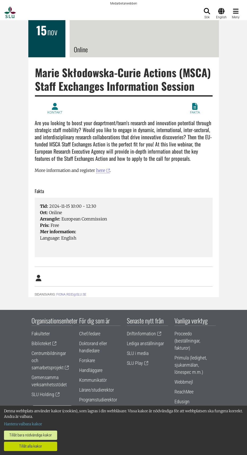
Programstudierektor (98, 399)
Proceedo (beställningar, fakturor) (187, 341)
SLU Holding (43, 394)
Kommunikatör (93, 380)
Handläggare (90, 370)
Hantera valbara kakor (23, 424)
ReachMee (184, 392)
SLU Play (135, 363)
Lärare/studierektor (96, 390)
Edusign (182, 401)
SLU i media (138, 353)
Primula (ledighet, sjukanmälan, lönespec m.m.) (190, 365)
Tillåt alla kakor (30, 446)
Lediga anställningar (145, 343)
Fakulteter (41, 333)
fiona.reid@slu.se (71, 294)
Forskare (87, 360)
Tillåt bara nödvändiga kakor (30, 435)
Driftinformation (141, 333)
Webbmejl (183, 382)
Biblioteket (41, 343)
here (100, 170)
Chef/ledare (89, 333)
